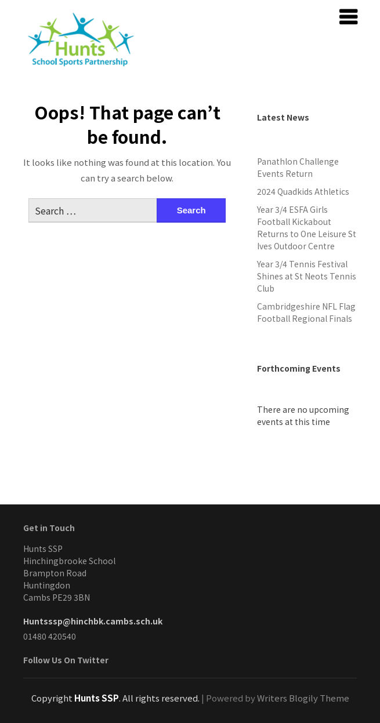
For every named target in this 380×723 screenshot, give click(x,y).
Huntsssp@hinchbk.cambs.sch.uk (92, 621)
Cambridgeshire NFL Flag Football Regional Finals (306, 312)
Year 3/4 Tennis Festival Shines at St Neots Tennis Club (306, 276)
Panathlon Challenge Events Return (298, 167)
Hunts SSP (96, 698)
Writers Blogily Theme (303, 698)
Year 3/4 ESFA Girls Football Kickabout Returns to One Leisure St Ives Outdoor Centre (306, 228)
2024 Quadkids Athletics (303, 191)
